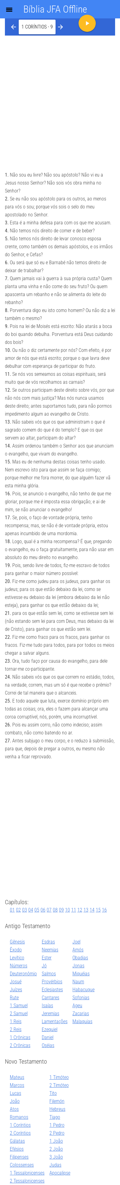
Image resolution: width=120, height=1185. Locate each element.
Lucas (15, 1093)
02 (18, 910)
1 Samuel (19, 1005)
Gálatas (17, 1141)
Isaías (47, 1005)
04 (30, 910)
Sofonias (80, 997)
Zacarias (80, 1013)
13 (85, 910)
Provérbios (52, 982)
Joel (76, 942)
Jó (44, 966)
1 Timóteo (59, 1077)
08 (55, 910)
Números (18, 966)
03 (24, 910)
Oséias (48, 1045)
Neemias (50, 950)
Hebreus (57, 1109)
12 (79, 910)
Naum (78, 982)
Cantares (50, 997)
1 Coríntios (20, 1125)
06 (43, 910)
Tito (53, 1093)
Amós (77, 950)
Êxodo (16, 950)
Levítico (17, 958)
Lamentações (55, 1021)
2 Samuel (19, 1013)
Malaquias (82, 1021)
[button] (37, 27)
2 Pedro (56, 1133)
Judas (55, 1165)
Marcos (17, 1085)
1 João (56, 1141)
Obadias (80, 958)
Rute (14, 997)
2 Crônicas (20, 1045)
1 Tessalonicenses (27, 1173)
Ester (47, 958)
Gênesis (17, 942)
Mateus (17, 1077)
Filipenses (19, 1157)
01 (12, 910)
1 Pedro (56, 1125)
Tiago (54, 1117)
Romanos (19, 1117)
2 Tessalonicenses (27, 1181)
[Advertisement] (60, 98)
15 (98, 910)
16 (104, 910)
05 (36, 910)
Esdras (48, 942)
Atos (14, 1109)
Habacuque (83, 990)
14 (92, 910)
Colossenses (22, 1165)
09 (61, 910)
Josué (15, 982)
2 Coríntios (20, 1133)
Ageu (77, 1005)
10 (67, 910)
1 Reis (15, 1021)
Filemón (56, 1101)
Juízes (16, 990)
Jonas (78, 966)
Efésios (17, 1149)
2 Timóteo (59, 1085)
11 (73, 910)
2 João (56, 1149)
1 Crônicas (20, 1037)
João (15, 1101)
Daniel (47, 1037)
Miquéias (81, 974)
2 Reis (15, 1029)
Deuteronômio (23, 974)
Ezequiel (49, 1029)
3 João (56, 1157)
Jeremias (50, 1013)
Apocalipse (59, 1173)
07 (49, 910)
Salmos (49, 974)
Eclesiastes (52, 990)
